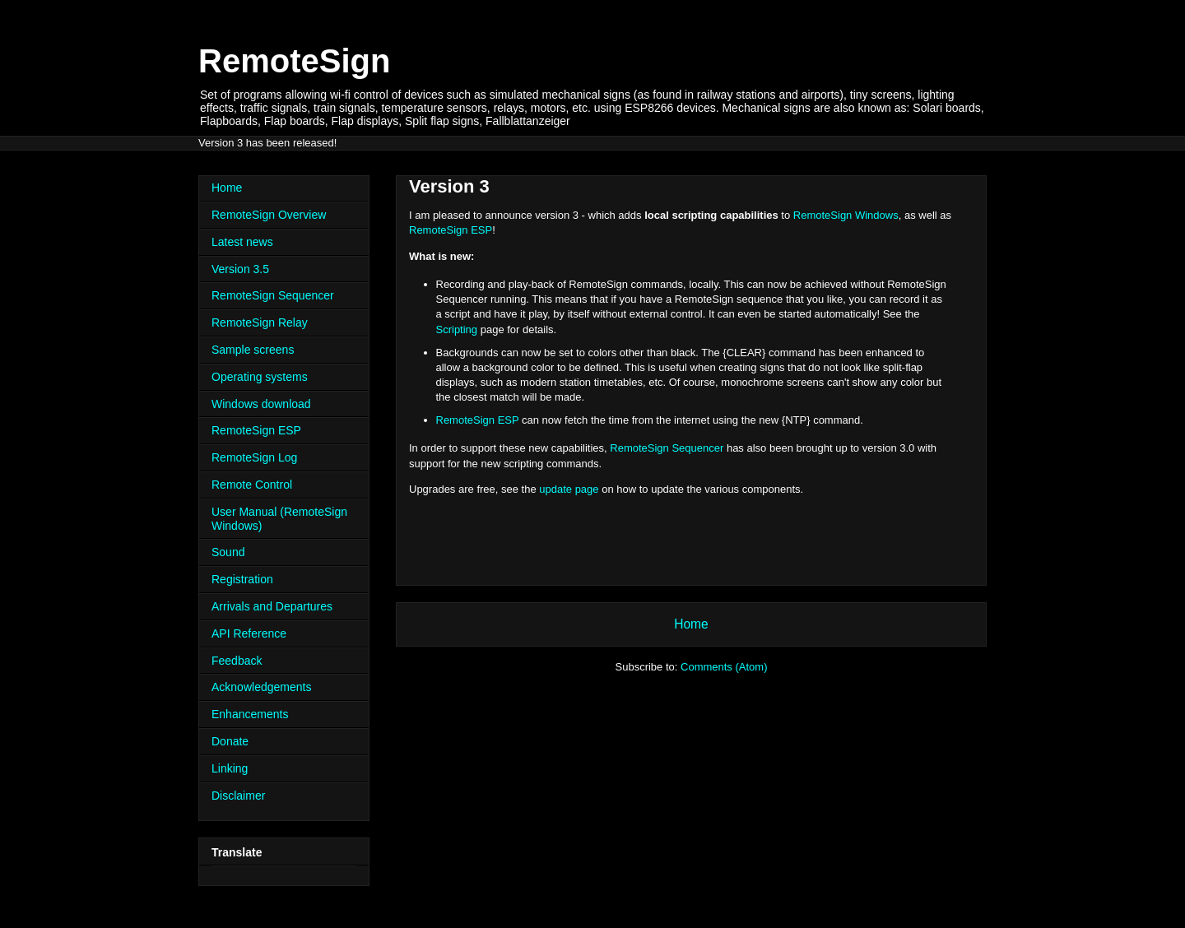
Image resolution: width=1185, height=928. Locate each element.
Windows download (261, 404)
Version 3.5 (240, 269)
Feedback (236, 660)
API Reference (248, 633)
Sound (227, 552)
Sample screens (252, 349)
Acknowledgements (261, 687)
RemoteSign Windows (846, 215)
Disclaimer (238, 795)
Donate (230, 741)
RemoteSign (294, 61)
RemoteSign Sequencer (666, 448)
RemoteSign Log (254, 457)
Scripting (457, 329)
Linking (229, 768)
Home (691, 624)
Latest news (242, 241)
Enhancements (249, 714)
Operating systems (259, 376)
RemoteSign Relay (259, 322)
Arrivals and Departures (271, 606)
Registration (242, 579)
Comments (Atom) (724, 667)
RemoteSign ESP (450, 230)
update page (568, 489)
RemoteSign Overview (268, 214)
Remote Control (251, 484)
